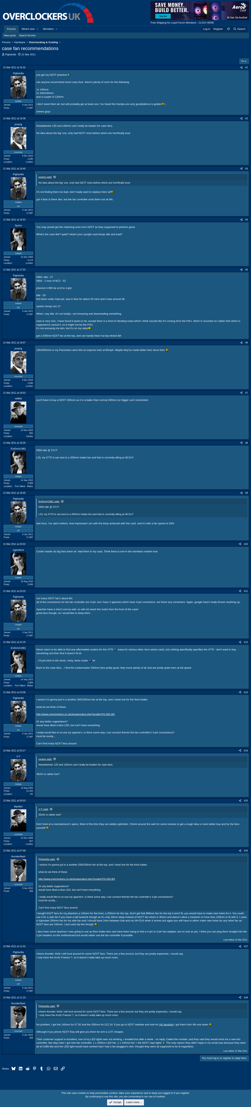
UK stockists (166, 1024)
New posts (10, 35)
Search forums (27, 35)
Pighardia (10, 54)
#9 (246, 493)
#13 (246, 692)
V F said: (43, 809)
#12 (246, 642)
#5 (246, 269)
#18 (246, 997)
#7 (246, 392)
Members (48, 28)
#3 (246, 168)
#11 (246, 591)
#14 (246, 750)
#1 (246, 67)
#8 (246, 443)
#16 (246, 850)
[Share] (241, 67)
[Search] (239, 29)
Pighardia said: (46, 859)
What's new (28, 28)
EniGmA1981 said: (49, 501)
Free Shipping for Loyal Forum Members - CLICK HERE (182, 22)
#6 (246, 342)
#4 (246, 219)
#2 (246, 118)
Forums (11, 28)
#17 (246, 946)
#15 (246, 800)
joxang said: (45, 177)
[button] (37, 29)
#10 (246, 544)
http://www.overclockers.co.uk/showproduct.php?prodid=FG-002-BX (75, 714)
